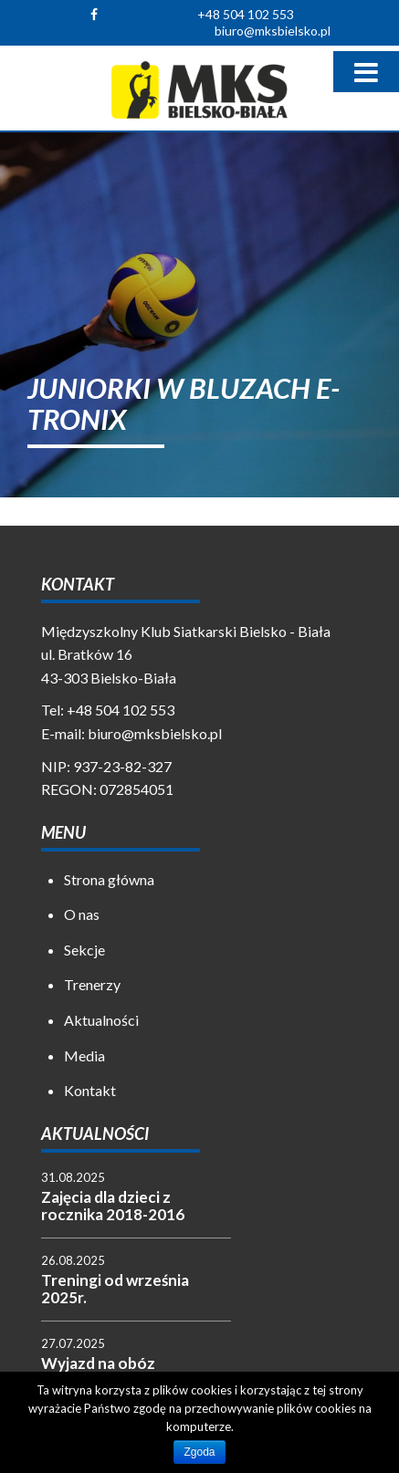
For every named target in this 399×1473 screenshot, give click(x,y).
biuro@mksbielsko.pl (273, 30)
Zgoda (199, 1452)
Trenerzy (92, 984)
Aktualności (101, 1020)
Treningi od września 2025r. (115, 1288)
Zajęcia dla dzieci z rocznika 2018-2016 (112, 1205)
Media (84, 1055)
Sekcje (84, 949)
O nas (82, 914)
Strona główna (109, 879)
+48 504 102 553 (245, 14)
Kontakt (90, 1090)
